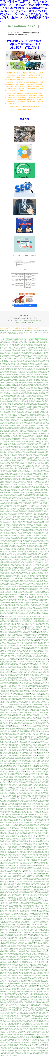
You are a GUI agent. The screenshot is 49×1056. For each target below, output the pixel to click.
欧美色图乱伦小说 (11, 462)
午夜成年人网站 (16, 554)
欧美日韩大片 (12, 1033)
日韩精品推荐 (41, 497)
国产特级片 (45, 656)
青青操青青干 (16, 573)
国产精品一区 (28, 680)
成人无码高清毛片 (35, 455)
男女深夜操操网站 (11, 969)
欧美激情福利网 (7, 569)
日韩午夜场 (40, 490)
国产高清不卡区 (11, 935)
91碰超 (37, 741)
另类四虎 (12, 371)
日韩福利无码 (5, 542)
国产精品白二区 (9, 841)
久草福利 (12, 365)
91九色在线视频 (26, 503)
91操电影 (16, 532)
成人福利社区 (5, 991)
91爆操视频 (3, 969)
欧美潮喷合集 (8, 852)
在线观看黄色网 (5, 565)
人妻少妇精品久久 (18, 932)
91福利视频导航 (9, 396)
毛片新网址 (35, 720)
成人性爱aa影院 (35, 377)
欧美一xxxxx (45, 374)
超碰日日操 (29, 811)
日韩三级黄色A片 (34, 419)
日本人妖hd (31, 1007)
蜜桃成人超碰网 (15, 580)
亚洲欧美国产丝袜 (30, 806)
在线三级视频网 (40, 777)
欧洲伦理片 (34, 1037)
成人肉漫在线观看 (21, 897)
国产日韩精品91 (43, 373)
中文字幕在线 (17, 993)
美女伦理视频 (10, 341)
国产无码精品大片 (4, 693)
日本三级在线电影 (15, 800)
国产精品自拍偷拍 (20, 487)
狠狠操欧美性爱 (27, 452)
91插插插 (40, 505)
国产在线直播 (24, 498)
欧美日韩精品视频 (35, 900)
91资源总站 (41, 948)
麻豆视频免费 (22, 870)
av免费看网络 (3, 803)
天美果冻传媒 (10, 454)
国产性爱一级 (27, 974)
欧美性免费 (37, 956)
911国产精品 (43, 907)
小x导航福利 (29, 543)
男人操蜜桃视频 (14, 411)
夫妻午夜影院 (22, 1010)
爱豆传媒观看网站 (22, 373)
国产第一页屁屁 (21, 926)
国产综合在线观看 (15, 838)
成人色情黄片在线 (38, 430)
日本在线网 (33, 718)
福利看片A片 (40, 953)
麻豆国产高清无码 (14, 836)
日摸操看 (2, 970)
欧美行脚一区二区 (42, 723)
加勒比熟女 (27, 361)
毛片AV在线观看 (14, 666)
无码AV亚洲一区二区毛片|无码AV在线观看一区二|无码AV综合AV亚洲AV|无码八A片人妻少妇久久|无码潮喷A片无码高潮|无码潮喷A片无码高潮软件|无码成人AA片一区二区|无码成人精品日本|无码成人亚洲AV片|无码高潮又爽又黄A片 (24, 332)
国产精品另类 (10, 567)
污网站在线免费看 (29, 703)
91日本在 (37, 1010)
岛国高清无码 (24, 844)
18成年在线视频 (21, 733)
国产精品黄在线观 (9, 851)
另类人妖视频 (5, 494)
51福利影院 (40, 549)
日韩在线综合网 (31, 902)
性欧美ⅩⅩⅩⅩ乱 (39, 358)
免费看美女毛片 (27, 923)
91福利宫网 (29, 706)
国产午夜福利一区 (12, 900)
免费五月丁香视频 (34, 481)
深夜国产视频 (18, 562)
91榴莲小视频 (36, 396)
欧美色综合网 (17, 350)
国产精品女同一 (32, 836)
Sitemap (31, 322)
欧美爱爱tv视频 (26, 481)
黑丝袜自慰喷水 (5, 522)
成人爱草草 (17, 718)
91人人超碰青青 (36, 537)
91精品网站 (12, 916)
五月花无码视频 (43, 478)
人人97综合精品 (27, 465)
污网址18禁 (31, 567)
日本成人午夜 (30, 940)
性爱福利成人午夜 (25, 950)
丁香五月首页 (26, 977)
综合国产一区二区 (6, 894)
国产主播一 (8, 843)
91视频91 (17, 927)
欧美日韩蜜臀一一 (9, 674)
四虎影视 (9, 409)
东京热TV (42, 900)
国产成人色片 (35, 663)
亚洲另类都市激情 (19, 792)
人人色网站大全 (28, 1017)
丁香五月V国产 (21, 494)
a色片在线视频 (42, 1004)
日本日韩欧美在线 (26, 548)
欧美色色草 (24, 978)
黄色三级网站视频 (22, 886)
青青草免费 (20, 1004)
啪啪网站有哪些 (16, 843)
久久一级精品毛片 (33, 760)
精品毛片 (44, 492)
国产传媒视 (27, 631)
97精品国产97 (31, 827)
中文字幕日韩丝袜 (6, 687)
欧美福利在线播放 (23, 964)
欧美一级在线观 (36, 1052)
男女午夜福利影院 (26, 540)
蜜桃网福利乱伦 (16, 862)
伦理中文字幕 (38, 942)
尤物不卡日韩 (8, 878)
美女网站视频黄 (8, 553)
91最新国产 (30, 958)
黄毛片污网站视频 (19, 846)
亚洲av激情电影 (44, 455)
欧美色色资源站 (17, 752)
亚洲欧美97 (40, 809)
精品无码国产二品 (40, 545)
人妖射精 (31, 365)
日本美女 (33, 631)
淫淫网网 (41, 427)
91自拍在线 (20, 648)
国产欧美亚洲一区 (18, 872)
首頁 (15, 33)
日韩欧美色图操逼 (21, 663)
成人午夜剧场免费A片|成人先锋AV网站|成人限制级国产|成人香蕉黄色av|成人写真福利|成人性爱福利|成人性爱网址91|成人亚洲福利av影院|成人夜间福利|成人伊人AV (24, 601)
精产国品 (6, 502)
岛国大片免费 (28, 701)
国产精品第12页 (33, 490)
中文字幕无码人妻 (11, 366)
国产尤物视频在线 (42, 546)
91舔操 (8, 637)
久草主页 (15, 918)
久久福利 (14, 484)
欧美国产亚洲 (45, 795)
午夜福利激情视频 (39, 876)
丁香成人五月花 (18, 420)
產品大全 (19, 33)
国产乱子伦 (29, 938)
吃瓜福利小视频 (37, 401)
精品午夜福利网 (38, 530)
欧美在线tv (24, 518)
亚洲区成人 (25, 542)
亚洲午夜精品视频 (15, 490)
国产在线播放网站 (27, 427)
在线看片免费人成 (18, 801)
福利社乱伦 (11, 773)
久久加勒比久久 (15, 1010)
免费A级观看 (6, 781)
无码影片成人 (23, 945)
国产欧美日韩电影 (30, 640)
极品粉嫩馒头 (45, 1026)
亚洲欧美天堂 (22, 873)
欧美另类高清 (42, 744)
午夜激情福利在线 (32, 948)
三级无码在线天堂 (42, 503)
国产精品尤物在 (26, 436)
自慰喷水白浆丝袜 (6, 966)
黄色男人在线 (37, 763)
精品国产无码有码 (5, 913)
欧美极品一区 (18, 859)
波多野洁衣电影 (12, 854)
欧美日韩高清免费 (28, 511)
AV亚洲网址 (9, 433)
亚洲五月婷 (27, 872)
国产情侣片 (30, 565)
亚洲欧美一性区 (5, 1033)
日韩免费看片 (19, 765)
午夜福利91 (6, 647)
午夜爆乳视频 (25, 755)
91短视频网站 (26, 1023)
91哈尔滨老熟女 (33, 755)
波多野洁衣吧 (12, 813)
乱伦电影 (35, 642)
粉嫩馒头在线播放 (4, 840)
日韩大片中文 (31, 1021)
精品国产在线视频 (43, 731)
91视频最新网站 (35, 1042)
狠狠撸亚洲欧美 (34, 349)
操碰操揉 (39, 575)
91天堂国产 (38, 806)
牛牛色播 (26, 932)
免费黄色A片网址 (18, 363)
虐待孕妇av (45, 806)
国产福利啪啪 (39, 409)
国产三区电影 (5, 538)
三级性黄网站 (11, 828)
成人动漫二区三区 (26, 497)
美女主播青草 (43, 408)
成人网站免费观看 (12, 958)
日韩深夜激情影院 (17, 704)
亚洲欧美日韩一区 (19, 833)
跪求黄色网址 (39, 634)
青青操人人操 (44, 816)
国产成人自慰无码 (38, 958)
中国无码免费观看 (32, 978)
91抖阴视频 (13, 835)
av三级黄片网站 (27, 1037)
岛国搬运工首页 (10, 475)
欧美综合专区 (26, 710)
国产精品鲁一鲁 (23, 832)
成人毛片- (24, 935)
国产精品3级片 (19, 349)
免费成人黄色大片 (18, 644)
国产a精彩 (27, 691)
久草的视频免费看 (38, 624)
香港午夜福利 (33, 644)
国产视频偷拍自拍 (8, 731)
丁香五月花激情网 (17, 481)
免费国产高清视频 (24, 554)
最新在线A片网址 (14, 682)
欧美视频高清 (28, 744)
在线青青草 (30, 868)
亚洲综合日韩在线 (43, 639)
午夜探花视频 (20, 631)
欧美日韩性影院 (29, 656)
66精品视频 (11, 476)
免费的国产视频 (41, 717)
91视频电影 (6, 371)
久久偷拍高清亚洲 (43, 457)
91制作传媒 (35, 446)
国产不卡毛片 (7, 749)
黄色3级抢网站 (40, 344)
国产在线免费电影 (31, 798)
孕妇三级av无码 (26, 506)
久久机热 (2, 388)
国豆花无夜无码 (33, 844)
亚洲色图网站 (21, 564)
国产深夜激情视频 (15, 723)
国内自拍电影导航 (16, 747)
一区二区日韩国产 (23, 666)
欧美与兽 (31, 659)
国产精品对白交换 (20, 658)
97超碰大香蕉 (29, 352)
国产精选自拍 (21, 1009)
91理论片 (22, 492)
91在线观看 (24, 572)
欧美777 (43, 982)
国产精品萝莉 (41, 749)
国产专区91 (25, 820)
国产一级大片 (40, 766)
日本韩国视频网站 (7, 754)
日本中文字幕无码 (41, 444)
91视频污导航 (7, 513)
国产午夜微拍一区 (4, 730)
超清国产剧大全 (13, 401)
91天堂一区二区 (33, 519)
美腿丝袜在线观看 (19, 516)
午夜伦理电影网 (6, 419)
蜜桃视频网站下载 (26, 752)
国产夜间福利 (9, 932)
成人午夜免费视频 (24, 365)
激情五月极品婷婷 (13, 347)
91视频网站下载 (12, 897)
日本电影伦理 (42, 489)
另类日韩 (28, 897)
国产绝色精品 (34, 452)
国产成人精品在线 (35, 907)
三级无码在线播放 (18, 841)
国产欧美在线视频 (9, 350)
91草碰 (25, 414)
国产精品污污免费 (17, 820)
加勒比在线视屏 (31, 518)
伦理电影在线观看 (31, 1044)
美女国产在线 (18, 1052)
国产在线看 (3, 695)
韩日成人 (22, 519)
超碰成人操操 (40, 382)
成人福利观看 (31, 699)
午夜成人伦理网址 (34, 1047)
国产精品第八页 (35, 897)
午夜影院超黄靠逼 (7, 779)
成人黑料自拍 (39, 486)
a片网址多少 (35, 923)
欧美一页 (39, 577)
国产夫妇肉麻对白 (4, 661)
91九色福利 (20, 502)
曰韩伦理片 (19, 808)
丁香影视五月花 (21, 495)
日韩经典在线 (45, 687)
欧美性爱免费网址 (6, 962)
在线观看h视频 (40, 342)
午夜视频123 (5, 486)
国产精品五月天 (19, 452)
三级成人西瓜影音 (34, 774)
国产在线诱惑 (7, 530)
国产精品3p (27, 516)
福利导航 (35, 451)
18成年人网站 (28, 411)
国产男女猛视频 (18, 521)
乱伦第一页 (6, 455)
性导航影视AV (7, 417)
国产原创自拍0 (39, 843)
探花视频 (33, 974)
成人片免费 (27, 484)
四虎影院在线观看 (24, 809)
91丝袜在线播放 (10, 790)
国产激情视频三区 (37, 511)
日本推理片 (12, 486)
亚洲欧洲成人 (31, 376)
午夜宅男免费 (26, 380)
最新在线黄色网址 (36, 1018)
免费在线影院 (22, 524)
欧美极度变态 (39, 742)
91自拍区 (41, 926)
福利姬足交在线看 (27, 478)
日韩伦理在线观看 (38, 1005)
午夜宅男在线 (30, 449)
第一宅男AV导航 (6, 800)
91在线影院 (40, 977)
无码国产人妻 (18, 923)
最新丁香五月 (27, 1004)
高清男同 (25, 578)
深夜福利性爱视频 (12, 717)
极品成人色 (32, 486)
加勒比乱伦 (3, 905)
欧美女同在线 (22, 819)
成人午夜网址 (35, 478)
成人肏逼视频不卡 (28, 763)
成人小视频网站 (14, 919)
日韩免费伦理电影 (12, 699)
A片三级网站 (40, 451)
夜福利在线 (5, 828)
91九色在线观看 (43, 522)
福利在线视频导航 (15, 561)
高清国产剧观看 (18, 455)
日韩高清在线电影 (31, 717)
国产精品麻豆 (23, 620)
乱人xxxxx (13, 530)
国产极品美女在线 (9, 1052)
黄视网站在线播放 (37, 432)
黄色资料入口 (34, 548)
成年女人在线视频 (7, 950)
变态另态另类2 (40, 521)
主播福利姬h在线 (39, 439)
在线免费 (8, 782)
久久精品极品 (30, 935)
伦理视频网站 (3, 463)
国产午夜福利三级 (12, 805)
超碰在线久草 (10, 695)
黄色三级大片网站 (13, 795)
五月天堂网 (38, 580)
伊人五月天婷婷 (8, 704)
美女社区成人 (41, 506)
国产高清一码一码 (42, 997)
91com (36, 500)
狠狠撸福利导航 (39, 790)
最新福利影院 (10, 510)
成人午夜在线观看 (23, 342)
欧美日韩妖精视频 (8, 644)
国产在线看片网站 (13, 734)
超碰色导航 (13, 867)
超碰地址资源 (41, 620)
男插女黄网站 (36, 725)
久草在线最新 (34, 497)
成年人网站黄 (4, 623)
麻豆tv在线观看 (14, 414)
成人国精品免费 (41, 798)
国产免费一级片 (6, 342)
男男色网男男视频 (14, 972)
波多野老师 (33, 894)
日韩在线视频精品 (34, 715)
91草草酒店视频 (6, 368)
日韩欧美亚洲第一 (5, 923)
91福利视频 (37, 653)
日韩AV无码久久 (29, 943)
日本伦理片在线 (34, 503)
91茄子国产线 (11, 722)
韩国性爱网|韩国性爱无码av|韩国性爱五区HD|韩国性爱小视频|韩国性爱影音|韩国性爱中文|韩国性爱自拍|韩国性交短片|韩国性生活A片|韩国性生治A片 (24, 594)
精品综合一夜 (3, 1031)
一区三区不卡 (30, 982)
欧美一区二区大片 (29, 1039)
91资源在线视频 (26, 473)
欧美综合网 (45, 728)
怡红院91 (7, 690)
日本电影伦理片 (40, 447)
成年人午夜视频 (44, 903)
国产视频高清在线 (44, 412)
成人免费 (45, 463)
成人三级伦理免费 (29, 347)
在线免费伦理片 (26, 698)
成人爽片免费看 (9, 645)
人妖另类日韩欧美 (14, 915)
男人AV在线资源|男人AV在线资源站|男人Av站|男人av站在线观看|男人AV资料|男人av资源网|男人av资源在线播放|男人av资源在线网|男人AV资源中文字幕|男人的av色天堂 (24, 613)
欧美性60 (41, 851)
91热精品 (25, 672)
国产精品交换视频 (35, 993)
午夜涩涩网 (42, 760)
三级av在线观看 (18, 994)
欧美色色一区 (44, 993)
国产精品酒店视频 (18, 830)
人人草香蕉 (15, 403)
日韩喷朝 (40, 911)
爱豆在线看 (10, 449)
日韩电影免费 (3, 1018)
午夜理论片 (32, 561)
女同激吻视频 (11, 406)
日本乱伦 (22, 838)
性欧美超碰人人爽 (9, 833)
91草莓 (30, 554)
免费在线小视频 (29, 401)
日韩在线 (37, 376)
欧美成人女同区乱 (41, 746)
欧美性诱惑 (38, 699)
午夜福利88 (20, 1033)
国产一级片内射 (34, 357)
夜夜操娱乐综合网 (26, 736)
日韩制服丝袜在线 (8, 763)
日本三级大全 (8, 484)
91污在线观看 (26, 985)
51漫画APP (10, 481)
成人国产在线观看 (26, 993)
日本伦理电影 (5, 972)
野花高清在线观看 (22, 699)
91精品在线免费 (39, 628)
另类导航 (10, 977)
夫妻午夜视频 (40, 1020)
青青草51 (30, 522)
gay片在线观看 (4, 1048)
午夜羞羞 (43, 899)
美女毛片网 (11, 758)
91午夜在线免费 (4, 459)
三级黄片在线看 (20, 1013)
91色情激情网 (8, 376)
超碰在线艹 (7, 435)
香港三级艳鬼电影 (16, 894)
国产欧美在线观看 (21, 891)
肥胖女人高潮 (7, 685)
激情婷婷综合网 (44, 867)
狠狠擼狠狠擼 (42, 572)
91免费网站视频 (17, 779)
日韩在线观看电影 (38, 1053)
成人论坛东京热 (42, 688)
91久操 (28, 417)
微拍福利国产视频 (27, 363)
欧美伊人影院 (10, 420)
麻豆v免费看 (8, 809)
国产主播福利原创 (41, 679)
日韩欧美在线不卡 (25, 961)
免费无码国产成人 (27, 636)
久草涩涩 (39, 443)
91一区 (20, 532)
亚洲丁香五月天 (30, 677)
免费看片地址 (34, 841)
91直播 (16, 425)
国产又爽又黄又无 (33, 425)
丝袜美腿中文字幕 (25, 769)
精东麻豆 (25, 948)
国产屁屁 (35, 365)
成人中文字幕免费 (5, 524)
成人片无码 (39, 529)
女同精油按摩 (14, 975)
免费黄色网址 (41, 540)
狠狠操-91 (7, 468)
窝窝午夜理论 (26, 510)
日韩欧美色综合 (34, 506)
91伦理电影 (32, 878)
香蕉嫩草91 (34, 736)
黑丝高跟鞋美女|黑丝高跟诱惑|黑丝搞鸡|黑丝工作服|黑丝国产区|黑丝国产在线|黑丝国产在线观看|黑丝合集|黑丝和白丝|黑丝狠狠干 (24, 610)
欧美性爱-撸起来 (41, 887)
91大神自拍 (37, 345)
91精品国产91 (37, 424)
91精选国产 (28, 459)
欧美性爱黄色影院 (16, 962)
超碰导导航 (7, 945)
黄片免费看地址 (34, 872)
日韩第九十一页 (41, 836)
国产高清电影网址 (19, 457)
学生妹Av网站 (22, 345)
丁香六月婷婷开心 (35, 860)
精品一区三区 (33, 809)
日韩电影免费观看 (12, 924)
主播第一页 (26, 438)
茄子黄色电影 (17, 760)
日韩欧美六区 (15, 921)
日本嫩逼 (2, 844)
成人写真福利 (26, 444)
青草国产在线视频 (25, 360)
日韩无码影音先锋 (19, 722)
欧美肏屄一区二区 (35, 513)
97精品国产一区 (28, 970)
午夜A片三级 (36, 840)
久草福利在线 (37, 677)
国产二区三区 (25, 339)
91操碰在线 (41, 349)
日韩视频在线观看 (7, 752)
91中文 (38, 473)
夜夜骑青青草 (41, 357)
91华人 (24, 398)
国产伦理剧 (43, 502)
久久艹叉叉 (34, 758)
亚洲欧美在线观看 (30, 403)
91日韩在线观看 (26, 557)
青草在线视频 (39, 854)
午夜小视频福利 (6, 867)
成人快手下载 (20, 655)
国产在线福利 (3, 559)
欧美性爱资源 (20, 616)
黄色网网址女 (25, 420)
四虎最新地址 (11, 1018)
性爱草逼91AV (29, 479)
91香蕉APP (19, 339)
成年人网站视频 (14, 524)
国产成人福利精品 (24, 730)
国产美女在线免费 (39, 518)
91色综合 (23, 706)
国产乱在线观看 (21, 1015)
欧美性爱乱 (40, 817)
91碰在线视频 (24, 687)
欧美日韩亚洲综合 (32, 848)
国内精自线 (13, 349)
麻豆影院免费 (7, 549)
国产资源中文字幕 (17, 1021)
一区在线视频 (34, 691)
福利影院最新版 (18, 726)
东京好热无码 (31, 999)
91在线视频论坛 (22, 940)
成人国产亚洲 (17, 645)
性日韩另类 (35, 652)
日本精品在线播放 (25, 534)
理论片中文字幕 (4, 956)
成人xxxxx (43, 516)
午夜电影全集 (34, 400)
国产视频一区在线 (39, 832)
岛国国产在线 (28, 537)
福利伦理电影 (4, 1009)
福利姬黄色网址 (24, 679)
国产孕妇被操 (3, 924)
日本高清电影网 (36, 411)
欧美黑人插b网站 (29, 1013)
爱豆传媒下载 (40, 551)
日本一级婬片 (5, 345)
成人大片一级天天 (23, 526)
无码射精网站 (22, 411)
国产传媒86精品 (6, 832)
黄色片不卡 (7, 954)
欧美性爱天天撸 (12, 640)
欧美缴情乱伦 (43, 800)
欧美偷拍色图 (4, 805)
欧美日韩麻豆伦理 (41, 870)
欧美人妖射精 (44, 793)
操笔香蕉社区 (27, 851)
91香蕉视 (3, 355)
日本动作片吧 (26, 808)
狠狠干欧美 (42, 449)
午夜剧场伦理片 (29, 800)
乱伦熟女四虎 (7, 714)
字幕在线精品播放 (11, 489)
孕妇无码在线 (30, 556)
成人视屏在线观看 (23, 634)
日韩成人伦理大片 (12, 879)
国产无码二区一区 (9, 741)
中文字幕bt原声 (39, 484)
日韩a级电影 (40, 519)
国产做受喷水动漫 (27, 652)
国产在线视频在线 (20, 811)
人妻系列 (46, 400)
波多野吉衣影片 (19, 851)
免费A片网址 (34, 688)
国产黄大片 (8, 698)
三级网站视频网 (41, 542)
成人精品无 (25, 532)
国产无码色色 (43, 468)
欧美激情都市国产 (21, 813)
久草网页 (9, 471)
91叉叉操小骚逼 (42, 535)
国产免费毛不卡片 (10, 556)
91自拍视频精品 (36, 816)
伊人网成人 (34, 977)
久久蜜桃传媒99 (37, 1002)
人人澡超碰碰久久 (18, 970)
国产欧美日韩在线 (8, 451)
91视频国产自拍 (33, 404)
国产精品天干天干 (40, 902)
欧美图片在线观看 (32, 342)
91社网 (27, 460)
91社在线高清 (9, 403)
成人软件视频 (23, 449)
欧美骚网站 (5, 535)
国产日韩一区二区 (30, 398)
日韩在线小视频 (22, 1048)
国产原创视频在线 (28, 384)
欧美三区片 (43, 712)
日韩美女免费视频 (35, 738)
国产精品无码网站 (20, 854)
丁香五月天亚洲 (12, 535)
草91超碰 (8, 725)
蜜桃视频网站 (33, 473)
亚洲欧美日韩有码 (35, 830)
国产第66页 (5, 467)
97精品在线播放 (40, 1021)
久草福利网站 (13, 988)
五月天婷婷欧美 (27, 409)
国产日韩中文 (39, 623)
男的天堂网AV (18, 436)
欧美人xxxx (16, 639)
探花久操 (36, 886)
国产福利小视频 (30, 956)
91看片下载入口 (13, 707)
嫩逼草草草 (10, 726)
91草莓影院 (9, 379)
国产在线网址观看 (37, 476)
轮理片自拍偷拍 (43, 494)
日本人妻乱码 (21, 685)
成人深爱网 (41, 644)
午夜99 (32, 514)
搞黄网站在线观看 (8, 473)
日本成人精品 (18, 816)
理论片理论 (40, 919)
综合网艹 (21, 688)
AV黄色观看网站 (20, 393)
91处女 (19, 425)
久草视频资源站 (25, 385)
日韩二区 (7, 618)
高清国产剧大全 (40, 883)
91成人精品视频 (30, 353)
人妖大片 (10, 546)
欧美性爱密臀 (21, 513)
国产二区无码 (18, 557)
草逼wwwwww (12, 860)
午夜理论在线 (11, 765)
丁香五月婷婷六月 (12, 910)
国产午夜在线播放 (43, 825)
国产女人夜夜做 (22, 500)
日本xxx (37, 712)
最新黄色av (36, 926)
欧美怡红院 (7, 762)
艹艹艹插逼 (11, 452)
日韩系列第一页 (15, 832)
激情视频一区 (13, 1004)
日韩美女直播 (13, 447)
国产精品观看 (18, 803)
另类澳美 (14, 725)
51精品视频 (8, 908)
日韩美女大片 (27, 828)
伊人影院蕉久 (43, 618)
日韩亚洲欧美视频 (30, 1009)
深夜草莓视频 (35, 709)
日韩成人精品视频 (26, 1020)
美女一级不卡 (10, 739)
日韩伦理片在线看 (37, 970)
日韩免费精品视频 (41, 562)
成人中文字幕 (10, 757)
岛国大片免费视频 (25, 355)
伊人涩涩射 (31, 441)
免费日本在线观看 (14, 661)
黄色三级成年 (41, 459)
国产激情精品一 (45, 1007)
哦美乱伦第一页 (9, 830)
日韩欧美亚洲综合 (25, 1045)
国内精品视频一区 (38, 927)
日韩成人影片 (11, 436)
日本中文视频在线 (10, 505)
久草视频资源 (11, 785)
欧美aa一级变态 (23, 972)
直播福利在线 (42, 872)
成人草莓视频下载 (6, 964)
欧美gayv (2, 376)
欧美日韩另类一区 (31, 637)
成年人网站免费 (11, 503)
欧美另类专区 (5, 666)
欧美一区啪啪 (44, 1025)
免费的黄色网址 (12, 746)
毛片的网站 (7, 838)
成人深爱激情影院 (14, 1002)
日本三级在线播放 (34, 704)
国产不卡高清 (22, 446)
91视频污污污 (9, 527)
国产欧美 (27, 419)
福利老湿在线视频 (28, 916)
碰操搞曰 (46, 771)
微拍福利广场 (35, 980)
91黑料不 (18, 545)
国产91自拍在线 (7, 671)
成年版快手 (37, 800)
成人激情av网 (25, 784)
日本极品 (19, 864)
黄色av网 (29, 470)
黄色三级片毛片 (6, 430)
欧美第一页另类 (11, 629)
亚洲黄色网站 (18, 824)
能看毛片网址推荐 (8, 1001)
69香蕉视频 (14, 690)
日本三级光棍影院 (14, 825)
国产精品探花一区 (18, 476)
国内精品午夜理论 (31, 870)
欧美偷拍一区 (25, 946)
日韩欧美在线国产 (29, 393)
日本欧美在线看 (30, 527)
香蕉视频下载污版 (16, 514)
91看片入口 (10, 548)
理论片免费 (6, 919)
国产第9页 (32, 484)
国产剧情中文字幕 (34, 852)
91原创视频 (44, 543)
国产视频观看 (35, 1017)
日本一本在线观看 (22, 913)
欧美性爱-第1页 (42, 755)
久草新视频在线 (32, 467)
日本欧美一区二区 (37, 629)
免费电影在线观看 (5, 412)
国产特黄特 (8, 844)
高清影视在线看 (10, 927)
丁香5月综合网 (19, 441)
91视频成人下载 (36, 468)
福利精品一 (37, 921)
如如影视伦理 (15, 964)
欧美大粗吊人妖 (20, 535)
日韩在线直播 (34, 851)
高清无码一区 (37, 659)
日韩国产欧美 (20, 860)
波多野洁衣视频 (32, 390)
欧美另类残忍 (4, 934)
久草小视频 (41, 856)
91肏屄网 (43, 703)
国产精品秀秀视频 (7, 948)
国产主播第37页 (12, 534)
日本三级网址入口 (20, 629)
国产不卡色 (15, 671)
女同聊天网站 (39, 972)
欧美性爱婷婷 (43, 913)
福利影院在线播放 (14, 827)
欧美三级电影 (34, 540)
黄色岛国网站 (38, 374)
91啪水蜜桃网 (11, 557)
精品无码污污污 (22, 899)
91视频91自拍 (41, 915)
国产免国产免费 (4, 951)
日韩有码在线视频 (41, 671)
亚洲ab (12, 412)
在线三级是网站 (38, 873)
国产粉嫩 (12, 521)
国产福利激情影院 (12, 989)
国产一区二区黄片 (13, 478)
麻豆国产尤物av (10, 937)
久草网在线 (16, 392)
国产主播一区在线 (7, 632)
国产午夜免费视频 (11, 664)
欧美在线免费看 (15, 428)
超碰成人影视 (42, 406)
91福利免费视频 (11, 572)
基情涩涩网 (6, 441)
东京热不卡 (30, 989)
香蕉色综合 (17, 961)
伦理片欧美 (22, 628)
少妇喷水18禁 (3, 481)
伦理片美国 (7, 728)
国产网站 (41, 416)
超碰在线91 (13, 942)
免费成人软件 (19, 462)
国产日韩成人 (7, 899)
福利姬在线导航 (26, 1047)
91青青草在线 (10, 887)
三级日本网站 (26, 704)
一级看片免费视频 (26, 714)
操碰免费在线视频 (31, 696)
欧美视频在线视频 (33, 934)
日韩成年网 (30, 913)
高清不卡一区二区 (35, 1025)
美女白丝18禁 (43, 537)
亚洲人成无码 (33, 824)
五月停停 (36, 789)
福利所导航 (27, 549)
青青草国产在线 (16, 1007)
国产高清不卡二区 (38, 567)
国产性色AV (33, 754)
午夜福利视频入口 (36, 765)
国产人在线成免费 (9, 363)
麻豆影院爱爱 (16, 449)
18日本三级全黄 (6, 551)
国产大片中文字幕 (29, 428)
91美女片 (42, 897)
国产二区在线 (7, 755)
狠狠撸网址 (23, 637)
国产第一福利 (44, 659)
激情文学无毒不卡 (21, 989)
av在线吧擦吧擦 (44, 889)
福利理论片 (6, 870)
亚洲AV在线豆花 (18, 542)
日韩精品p (7, 769)
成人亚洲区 (26, 430)
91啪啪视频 (38, 703)
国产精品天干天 (42, 365)
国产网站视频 (26, 997)
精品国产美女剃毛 (19, 361)
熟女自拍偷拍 (18, 467)
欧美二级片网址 (8, 540)
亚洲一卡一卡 (30, 921)
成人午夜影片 (13, 840)
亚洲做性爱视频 (4, 795)
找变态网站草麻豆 (28, 1053)
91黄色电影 (37, 435)
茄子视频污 (36, 368)
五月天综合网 (43, 950)
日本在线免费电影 (33, 801)
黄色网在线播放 (41, 559)
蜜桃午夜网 (44, 483)
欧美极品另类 (15, 809)
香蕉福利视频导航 (19, 790)
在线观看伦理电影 (26, 908)
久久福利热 (33, 887)
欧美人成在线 (21, 879)
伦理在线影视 (7, 492)
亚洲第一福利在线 (4, 1015)
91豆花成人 (41, 500)
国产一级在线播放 (42, 945)
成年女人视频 (26, 349)
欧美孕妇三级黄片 (25, 621)
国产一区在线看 (41, 864)
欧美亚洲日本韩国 (24, 1034)
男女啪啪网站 (18, 1018)
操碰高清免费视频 (26, 400)
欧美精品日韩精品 (43, 801)
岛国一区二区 (19, 471)
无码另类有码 (25, 878)
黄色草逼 (26, 648)
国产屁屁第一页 (14, 479)
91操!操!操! (27, 930)
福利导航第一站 (42, 672)
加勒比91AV (18, 572)
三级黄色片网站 (11, 483)
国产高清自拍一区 (6, 519)
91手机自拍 (9, 672)
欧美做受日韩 (15, 384)
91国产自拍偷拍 (25, 350)
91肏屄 (10, 738)
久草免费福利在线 (19, 937)
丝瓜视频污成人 (36, 554)
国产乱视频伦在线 (36, 966)
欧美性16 (31, 430)
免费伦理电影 (32, 447)
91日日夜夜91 (40, 366)
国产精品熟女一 (8, 382)
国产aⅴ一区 (30, 624)
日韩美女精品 (26, 895)
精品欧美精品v (44, 538)
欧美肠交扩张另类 (41, 436)
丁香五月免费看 (29, 1002)
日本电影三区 (22, 762)
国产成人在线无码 (11, 545)
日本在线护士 (13, 435)
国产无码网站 (17, 522)
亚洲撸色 (35, 636)
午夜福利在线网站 (9, 425)
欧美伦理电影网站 (6, 393)
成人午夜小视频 (22, 728)
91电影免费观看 (14, 940)
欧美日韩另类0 (18, 398)
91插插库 (23, 352)
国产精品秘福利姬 (26, 741)
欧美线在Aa (18, 741)
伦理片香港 (34, 553)
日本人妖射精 (33, 454)
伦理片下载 (30, 813)
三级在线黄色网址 (30, 1015)
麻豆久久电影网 (7, 696)
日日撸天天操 (5, 1002)
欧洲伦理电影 (8, 652)
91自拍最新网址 (23, 374)
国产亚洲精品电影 (35, 793)
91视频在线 (6, 659)
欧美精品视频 (16, 776)
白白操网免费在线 (23, 742)
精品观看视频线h (41, 988)
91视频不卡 (16, 628)
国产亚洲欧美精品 (15, 945)
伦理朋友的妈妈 (18, 475)
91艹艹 (11, 392)
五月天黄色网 (39, 991)
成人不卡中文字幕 (22, 919)
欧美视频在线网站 (4, 1004)
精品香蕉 (2, 414)
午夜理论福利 (34, 1040)
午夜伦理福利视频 (13, 1055)
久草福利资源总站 (20, 942)
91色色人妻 (24, 424)
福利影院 (13, 811)
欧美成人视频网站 (29, 674)
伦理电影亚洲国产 (42, 419)
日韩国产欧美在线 (7, 959)
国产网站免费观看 (23, 817)
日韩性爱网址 (30, 475)
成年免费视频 (39, 578)
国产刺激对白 (18, 575)
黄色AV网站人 (17, 567)
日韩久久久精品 (12, 675)
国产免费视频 (25, 910)
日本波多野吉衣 (35, 470)
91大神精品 (5, 373)
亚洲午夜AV (9, 905)
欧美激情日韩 (45, 476)
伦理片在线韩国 (9, 929)
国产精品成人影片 (20, 884)
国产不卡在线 (23, 371)
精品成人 (38, 862)
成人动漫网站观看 (13, 353)
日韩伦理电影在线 (19, 773)
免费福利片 (21, 701)
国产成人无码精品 (17, 652)
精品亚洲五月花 (20, 675)
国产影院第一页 (42, 433)
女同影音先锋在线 (7, 938)
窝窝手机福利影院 (4, 996)
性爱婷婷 (4, 449)
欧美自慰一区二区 (14, 766)
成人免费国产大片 (28, 476)
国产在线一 (21, 384)
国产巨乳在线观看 (16, 382)
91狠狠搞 (14, 875)
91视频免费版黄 (42, 726)
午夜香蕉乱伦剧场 (17, 738)
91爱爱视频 (23, 396)
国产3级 (19, 910)
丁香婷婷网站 (28, 980)
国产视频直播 (16, 1050)
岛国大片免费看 (18, 1001)
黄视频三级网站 (24, 827)
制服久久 (32, 1023)
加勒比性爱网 (17, 360)
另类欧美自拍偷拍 (43, 895)
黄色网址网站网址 (23, 538)
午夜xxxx (25, 929)
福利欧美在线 (33, 529)
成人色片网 (41, 752)
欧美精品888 (8, 1034)
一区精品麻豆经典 (14, 390)
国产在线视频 (43, 473)
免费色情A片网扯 (17, 473)
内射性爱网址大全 (32, 526)
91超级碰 (29, 805)
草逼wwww (12, 537)
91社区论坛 (27, 457)
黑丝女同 (13, 884)
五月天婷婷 (28, 570)
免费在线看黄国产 (37, 918)
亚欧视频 (40, 642)
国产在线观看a (29, 685)
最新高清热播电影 (21, 865)
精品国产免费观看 (13, 446)
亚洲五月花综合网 (17, 709)
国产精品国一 (42, 808)
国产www (21, 546)
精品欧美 (27, 564)
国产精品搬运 (6, 811)
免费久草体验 (8, 771)
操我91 (12, 1023)
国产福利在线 (41, 379)
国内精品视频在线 (37, 1031)
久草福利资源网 (42, 425)
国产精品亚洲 (34, 459)
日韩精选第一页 (28, 969)
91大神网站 (36, 733)
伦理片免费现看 (29, 937)
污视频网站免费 (9, 1025)
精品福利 (26, 519)
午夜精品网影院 (22, 432)
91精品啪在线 (40, 996)
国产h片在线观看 (41, 787)
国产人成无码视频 (36, 363)
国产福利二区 (27, 841)
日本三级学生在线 (29, 690)
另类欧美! (22, 669)
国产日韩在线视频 (39, 983)
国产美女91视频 (23, 565)
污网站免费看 (39, 390)
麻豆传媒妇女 (26, 750)
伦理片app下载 (9, 377)
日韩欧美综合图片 (39, 819)
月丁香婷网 (33, 961)
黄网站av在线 (30, 572)
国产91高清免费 (37, 656)
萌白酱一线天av (12, 1005)
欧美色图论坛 (29, 396)
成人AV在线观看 (34, 564)
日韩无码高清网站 (28, 653)
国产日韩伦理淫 (32, 578)
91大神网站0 (33, 864)
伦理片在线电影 (6, 988)
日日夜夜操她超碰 (7, 820)
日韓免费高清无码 (33, 967)
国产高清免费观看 (8, 953)
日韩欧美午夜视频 (7, 639)
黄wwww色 (21, 369)
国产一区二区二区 (44, 352)
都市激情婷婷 (30, 424)
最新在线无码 (16, 754)
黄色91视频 (37, 685)
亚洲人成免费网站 (30, 345)
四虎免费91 (24, 382)
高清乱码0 (22, 419)
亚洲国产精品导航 (34, 360)
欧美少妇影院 (19, 969)
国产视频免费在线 (37, 722)
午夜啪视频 (5, 557)
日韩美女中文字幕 (25, 754)
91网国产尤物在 (6, 578)
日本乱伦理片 (36, 954)
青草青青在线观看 (32, 723)
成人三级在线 (18, 881)
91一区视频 (18, 785)
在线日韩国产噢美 (12, 982)
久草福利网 (27, 644)
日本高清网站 (6, 975)
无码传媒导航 (36, 489)
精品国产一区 (21, 918)
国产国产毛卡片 (27, 765)
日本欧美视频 (20, 690)
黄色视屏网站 (4, 444)
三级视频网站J (33, 549)
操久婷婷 (41, 428)
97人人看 (35, 565)
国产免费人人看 (41, 718)
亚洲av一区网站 (28, 797)
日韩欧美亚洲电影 (43, 706)
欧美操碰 (2, 540)
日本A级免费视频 (42, 736)
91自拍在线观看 (26, 357)
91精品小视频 (23, 580)
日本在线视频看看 (9, 1039)
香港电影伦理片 (30, 435)
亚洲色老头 (16, 632)
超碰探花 (20, 734)
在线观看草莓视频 (23, 905)
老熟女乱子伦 (5, 682)
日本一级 (6, 508)
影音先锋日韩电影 (17, 997)
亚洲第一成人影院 (44, 811)
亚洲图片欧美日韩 (4, 926)
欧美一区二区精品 (32, 620)
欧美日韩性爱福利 (28, 492)
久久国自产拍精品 (14, 419)
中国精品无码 (9, 822)
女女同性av (40, 814)
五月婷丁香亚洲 (32, 766)
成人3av (23, 800)
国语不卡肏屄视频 (4, 915)
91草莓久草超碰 (27, 377)
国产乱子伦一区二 (33, 835)
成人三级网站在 (31, 439)
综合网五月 (8, 634)
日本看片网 (11, 1028)
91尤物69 (19, 447)
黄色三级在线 (26, 900)
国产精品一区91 (21, 543)
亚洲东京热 (17, 371)
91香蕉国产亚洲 (21, 806)
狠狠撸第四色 (33, 577)
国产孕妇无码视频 (44, 557)
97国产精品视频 (42, 388)
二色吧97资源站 (11, 398)
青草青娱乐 (10, 902)
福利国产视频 (42, 908)
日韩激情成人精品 (16, 814)
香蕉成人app (27, 1042)
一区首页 (7, 873)
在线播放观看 (23, 483)
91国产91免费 (35, 731)
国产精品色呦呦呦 (42, 910)
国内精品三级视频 (25, 618)
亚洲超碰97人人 (26, 856)
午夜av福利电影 (39, 648)
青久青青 (18, 534)
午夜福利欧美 (40, 696)
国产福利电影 (4, 436)
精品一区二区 (15, 650)
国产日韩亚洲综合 (39, 534)
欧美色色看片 (19, 828)
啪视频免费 (40, 865)
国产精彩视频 (30, 379)
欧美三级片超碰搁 (35, 892)
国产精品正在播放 (40, 946)
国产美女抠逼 (24, 776)
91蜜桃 (16, 739)
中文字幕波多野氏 (33, 785)
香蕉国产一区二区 (23, 739)
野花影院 (6, 856)
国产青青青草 (15, 569)
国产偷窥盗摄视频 (4, 353)
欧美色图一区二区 (26, 962)
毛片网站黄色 (14, 578)
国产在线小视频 (31, 500)
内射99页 (42, 840)
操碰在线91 (25, 934)
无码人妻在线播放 (18, 731)
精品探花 (18, 746)
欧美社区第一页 (41, 526)
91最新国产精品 (11, 424)
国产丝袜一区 (43, 384)
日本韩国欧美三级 (44, 621)
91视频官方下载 (17, 878)
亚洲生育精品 (41, 820)
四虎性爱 (25, 1021)
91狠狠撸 (6, 361)
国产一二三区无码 (32, 911)
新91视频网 (37, 393)
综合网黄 (17, 483)
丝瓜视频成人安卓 (34, 698)
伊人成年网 (39, 637)
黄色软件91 (11, 443)
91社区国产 (25, 341)
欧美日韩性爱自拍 (43, 835)
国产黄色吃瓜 (45, 765)
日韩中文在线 (27, 388)
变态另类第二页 (41, 1033)
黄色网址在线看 (8, 889)
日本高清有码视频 (15, 618)
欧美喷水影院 (16, 396)
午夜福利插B (25, 953)
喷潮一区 (20, 478)
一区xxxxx (17, 355)
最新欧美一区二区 (33, 639)
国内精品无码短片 (31, 382)
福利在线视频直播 (10, 355)
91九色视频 (30, 371)
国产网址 (33, 1020)
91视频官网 (27, 830)
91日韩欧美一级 (9, 872)
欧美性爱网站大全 (18, 895)
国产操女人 (17, 443)
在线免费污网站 (45, 693)
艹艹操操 (14, 393)
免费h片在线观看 (18, 750)
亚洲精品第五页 (12, 459)
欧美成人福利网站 (11, 1053)
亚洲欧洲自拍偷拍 (33, 825)
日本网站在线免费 (40, 398)
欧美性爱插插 (42, 377)
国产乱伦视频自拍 (43, 652)
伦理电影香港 (39, 463)
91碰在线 (32, 361)
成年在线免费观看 (6, 784)
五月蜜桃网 (28, 758)
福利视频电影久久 (29, 495)
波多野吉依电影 (20, 395)
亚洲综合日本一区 (34, 867)
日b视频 (25, 439)
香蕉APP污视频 (5, 452)
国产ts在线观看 (37, 524)
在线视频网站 (19, 636)
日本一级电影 (3, 471)
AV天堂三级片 (27, 734)
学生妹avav (39, 454)
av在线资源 (9, 892)
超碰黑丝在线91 (28, 695)
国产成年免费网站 (34, 412)
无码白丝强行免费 (14, 529)
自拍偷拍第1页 (42, 785)
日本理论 (11, 532)
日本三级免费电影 (29, 675)
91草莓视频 (32, 650)
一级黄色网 (18, 424)
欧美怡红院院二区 (12, 373)
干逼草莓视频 (31, 687)
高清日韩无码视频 (11, 439)
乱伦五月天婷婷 (11, 516)
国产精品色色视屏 (34, 395)
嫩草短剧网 (10, 961)
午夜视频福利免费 (35, 569)
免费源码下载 (35, 932)
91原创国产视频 (5, 400)
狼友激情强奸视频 (21, 626)
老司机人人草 (45, 667)
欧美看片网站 (8, 620)
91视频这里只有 (44, 701)
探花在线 (19, 856)
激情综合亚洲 (18, 1028)
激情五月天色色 (20, 387)
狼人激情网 (29, 553)
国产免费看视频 (26, 486)
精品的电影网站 (12, 626)
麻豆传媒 (11, 801)
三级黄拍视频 (4, 773)
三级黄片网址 (13, 647)
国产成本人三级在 (26, 709)
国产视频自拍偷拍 (32, 929)
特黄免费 (42, 773)
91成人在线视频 (9, 720)
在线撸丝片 (20, 414)
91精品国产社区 (13, 511)
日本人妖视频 (9, 710)
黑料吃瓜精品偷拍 (41, 414)
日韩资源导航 (30, 626)
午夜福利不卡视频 (16, 755)
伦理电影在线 (40, 894)
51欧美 (7, 390)
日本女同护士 (20, 656)
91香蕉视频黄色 (40, 849)
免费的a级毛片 (41, 844)
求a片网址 (7, 414)
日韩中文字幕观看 (16, 344)
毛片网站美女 (25, 559)
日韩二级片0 (25, 787)
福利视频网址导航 (20, 691)
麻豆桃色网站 (43, 573)
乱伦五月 (11, 522)
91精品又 (35, 551)
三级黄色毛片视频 (13, 868)
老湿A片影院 (12, 487)
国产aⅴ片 (33, 769)
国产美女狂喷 (6, 723)
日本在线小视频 (27, 793)
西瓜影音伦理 (15, 696)
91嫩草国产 (9, 554)
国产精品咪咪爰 (33, 787)
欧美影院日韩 (33, 997)
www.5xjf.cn (21, 320)
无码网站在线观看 (12, 865)
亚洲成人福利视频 (31, 891)
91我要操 (12, 468)
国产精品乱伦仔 (24, 862)
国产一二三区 (30, 873)
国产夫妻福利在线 (21, 1044)
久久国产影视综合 (44, 376)
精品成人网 (45, 1029)
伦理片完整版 (30, 432)
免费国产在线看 (20, 489)
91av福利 (6, 825)
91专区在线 (36, 449)
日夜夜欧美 (22, 428)
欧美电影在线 (30, 483)
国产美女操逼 (43, 1042)
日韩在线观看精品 (43, 470)
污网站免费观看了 (12, 1048)
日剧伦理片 (44, 580)
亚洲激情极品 (25, 746)
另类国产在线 (11, 467)
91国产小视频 (31, 532)
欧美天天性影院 (19, 1017)
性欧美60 (29, 840)
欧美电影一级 (38, 884)
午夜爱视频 (17, 774)
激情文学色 (5, 534)
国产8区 (45, 776)
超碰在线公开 (16, 527)
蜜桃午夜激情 (25, 447)
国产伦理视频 (30, 647)
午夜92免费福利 (38, 943)
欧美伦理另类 (11, 575)
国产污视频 (43, 734)
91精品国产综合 (30, 942)
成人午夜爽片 (29, 903)
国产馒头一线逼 (43, 934)
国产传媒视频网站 (12, 508)
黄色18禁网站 (10, 463)
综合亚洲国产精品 (7, 679)
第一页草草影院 (15, 519)
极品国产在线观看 (33, 683)
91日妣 (45, 843)
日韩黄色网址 (28, 494)
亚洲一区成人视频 (23, 967)
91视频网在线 (31, 742)
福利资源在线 (15, 374)
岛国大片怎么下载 (19, 980)
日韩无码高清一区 (14, 669)
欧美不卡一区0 (32, 975)
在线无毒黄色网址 (19, 1039)
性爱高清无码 (38, 1009)
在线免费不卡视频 (29, 790)
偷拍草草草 (4, 514)
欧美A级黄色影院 (12, 495)
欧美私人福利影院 (41, 762)
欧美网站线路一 (8, 683)
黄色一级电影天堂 (22, 951)
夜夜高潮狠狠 (43, 733)
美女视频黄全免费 (34, 460)
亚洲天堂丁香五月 (21, 460)
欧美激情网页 (41, 964)
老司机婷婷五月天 (11, 653)
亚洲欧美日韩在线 (17, 672)
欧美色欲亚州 (23, 723)
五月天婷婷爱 (41, 828)
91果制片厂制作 (5, 688)
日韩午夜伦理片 (36, 734)
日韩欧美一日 (32, 784)
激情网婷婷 (5, 546)
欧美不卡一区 (13, 728)
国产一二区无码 (21, 725)
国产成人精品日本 (25, 505)
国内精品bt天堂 (39, 986)
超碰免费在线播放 (37, 846)
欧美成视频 (31, 832)
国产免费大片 (45, 561)
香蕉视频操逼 (11, 787)
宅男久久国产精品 (44, 508)
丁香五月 (40, 848)
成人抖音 (11, 565)
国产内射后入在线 (13, 538)
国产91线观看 (31, 645)
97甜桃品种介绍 (34, 505)
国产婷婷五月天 (28, 489)
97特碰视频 (28, 655)
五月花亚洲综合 (34, 433)
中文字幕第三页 (35, 406)
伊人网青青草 (25, 425)
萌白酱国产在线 (8, 918)
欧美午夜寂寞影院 (12, 444)
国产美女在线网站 (13, 712)
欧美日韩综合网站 (15, 769)
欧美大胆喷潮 (26, 994)
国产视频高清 (36, 384)
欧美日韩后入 (21, 943)
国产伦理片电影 (27, 738)
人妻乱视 (9, 385)
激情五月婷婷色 (7, 1020)
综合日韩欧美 (30, 373)
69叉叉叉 (3, 570)
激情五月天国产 (29, 408)
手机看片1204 (10, 408)
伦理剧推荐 (18, 505)
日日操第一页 (6, 404)
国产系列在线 (7, 1047)
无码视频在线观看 (37, 707)
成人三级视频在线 (14, 492)
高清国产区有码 (7, 747)
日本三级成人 (19, 835)
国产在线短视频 (19, 551)
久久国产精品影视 (37, 813)
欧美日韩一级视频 (21, 640)
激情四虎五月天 (42, 824)
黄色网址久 (13, 624)
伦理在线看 (37, 1007)
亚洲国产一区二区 (41, 891)
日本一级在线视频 (15, 417)
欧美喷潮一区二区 (24, 561)
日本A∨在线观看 (18, 720)
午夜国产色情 (13, 1015)
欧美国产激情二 (17, 946)
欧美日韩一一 (7, 875)
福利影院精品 (13, 856)
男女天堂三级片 (27, 859)
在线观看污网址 (33, 730)
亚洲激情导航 (20, 1031)
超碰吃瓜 (34, 443)
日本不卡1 (28, 1026)
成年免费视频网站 (18, 427)
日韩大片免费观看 (40, 658)
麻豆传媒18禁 (30, 924)
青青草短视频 (7, 921)
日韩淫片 (2, 994)
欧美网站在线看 (15, 967)
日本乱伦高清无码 (10, 562)
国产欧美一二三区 (43, 967)
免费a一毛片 (34, 436)
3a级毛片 (28, 693)
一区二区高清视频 (13, 911)
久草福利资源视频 (16, 844)
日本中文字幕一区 (32, 562)
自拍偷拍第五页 (33, 915)
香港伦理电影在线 (28, 369)
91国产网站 (34, 779)
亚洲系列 (35, 706)
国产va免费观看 (18, 422)
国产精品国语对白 (16, 1047)
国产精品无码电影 (16, 352)
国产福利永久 (8, 344)
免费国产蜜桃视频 (16, 1020)
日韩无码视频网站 (36, 487)
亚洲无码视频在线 (18, 463)
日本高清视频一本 (30, 777)
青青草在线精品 (20, 664)
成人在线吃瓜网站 (10, 497)
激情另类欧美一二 (11, 506)
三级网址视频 (23, 983)
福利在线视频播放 (12, 1044)
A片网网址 (15, 938)
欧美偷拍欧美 (5, 940)
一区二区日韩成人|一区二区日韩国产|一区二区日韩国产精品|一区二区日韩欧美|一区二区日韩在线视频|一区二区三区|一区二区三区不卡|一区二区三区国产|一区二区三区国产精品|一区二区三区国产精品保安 (24, 591)
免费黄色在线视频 (36, 543)
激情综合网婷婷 (24, 766)
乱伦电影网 (16, 905)
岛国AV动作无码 (12, 395)
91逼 (30, 932)
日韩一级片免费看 (12, 891)
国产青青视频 (24, 785)
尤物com (38, 878)
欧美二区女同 (13, 543)
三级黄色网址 (16, 620)
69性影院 (9, 374)
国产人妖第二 (25, 422)
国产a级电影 (40, 1044)
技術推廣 (26, 320)
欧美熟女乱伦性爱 (29, 986)
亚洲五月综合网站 (9, 881)
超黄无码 (18, 530)
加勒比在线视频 (33, 905)
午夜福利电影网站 (32, 672)
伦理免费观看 (28, 707)
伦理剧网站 (22, 781)
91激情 (6, 573)
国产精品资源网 (8, 776)
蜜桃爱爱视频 (38, 353)
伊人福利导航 (33, 616)
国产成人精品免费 (36, 1026)
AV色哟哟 (14, 460)
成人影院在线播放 (38, 369)
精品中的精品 (34, 388)
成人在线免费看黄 (39, 498)
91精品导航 (44, 710)
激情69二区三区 (27, 1018)
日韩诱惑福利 (12, 956)
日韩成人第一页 (35, 387)
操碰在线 (18, 736)
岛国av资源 (41, 446)
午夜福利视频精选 (11, 648)
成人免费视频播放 (6, 876)
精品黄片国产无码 (36, 859)
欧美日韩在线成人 (21, 647)
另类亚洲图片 (6, 624)
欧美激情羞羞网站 (9, 706)
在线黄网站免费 (22, 883)
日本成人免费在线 (16, 714)
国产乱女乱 (37, 516)
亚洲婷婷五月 (21, 707)
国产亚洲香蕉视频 (18, 763)
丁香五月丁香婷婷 (27, 551)
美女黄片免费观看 (32, 542)
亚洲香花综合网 (16, 848)
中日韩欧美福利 (43, 1040)
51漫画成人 (12, 441)
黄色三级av (27, 860)
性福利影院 (3, 653)
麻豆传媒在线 (23, 996)
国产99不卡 (5, 476)
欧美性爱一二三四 (21, 875)
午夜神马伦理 (18, 559)
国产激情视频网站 (22, 368)
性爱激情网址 (29, 733)
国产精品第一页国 (43, 460)
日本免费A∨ (16, 679)
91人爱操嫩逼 (8, 715)
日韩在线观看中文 (16, 749)
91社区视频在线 (14, 781)
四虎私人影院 (23, 822)
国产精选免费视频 (38, 527)
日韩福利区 (29, 642)
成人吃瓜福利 (13, 400)
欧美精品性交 (19, 380)
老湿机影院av (41, 747)
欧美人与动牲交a (14, 659)
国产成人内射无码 (4, 347)
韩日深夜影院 (8, 857)
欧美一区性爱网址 (22, 623)
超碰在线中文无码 (32, 814)
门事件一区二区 (37, 695)
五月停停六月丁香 (18, 977)
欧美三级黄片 (41, 632)
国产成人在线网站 (16, 385)
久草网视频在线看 (13, 432)
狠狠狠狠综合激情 (34, 618)
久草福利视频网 (33, 366)
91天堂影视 (16, 546)
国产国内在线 (13, 991)
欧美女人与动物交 (6, 352)
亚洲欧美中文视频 (37, 881)
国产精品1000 (18, 503)
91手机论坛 (36, 556)
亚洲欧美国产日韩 (6, 577)
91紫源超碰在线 (15, 762)
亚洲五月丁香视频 (39, 935)
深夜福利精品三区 (11, 903)
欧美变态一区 (38, 341)
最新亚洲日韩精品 (31, 996)
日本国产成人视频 (17, 548)
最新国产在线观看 (7, 1045)
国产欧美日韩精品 (30, 884)
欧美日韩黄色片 (32, 521)
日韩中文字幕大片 (12, 1012)
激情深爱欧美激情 (40, 467)
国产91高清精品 (43, 355)
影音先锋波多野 (8, 886)
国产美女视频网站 (27, 468)
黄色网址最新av (38, 626)
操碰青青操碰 (3, 808)
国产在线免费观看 (21, 982)
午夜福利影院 (43, 1028)
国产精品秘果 (26, 852)
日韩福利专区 (7, 543)
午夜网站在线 (43, 852)
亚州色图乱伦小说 (9, 422)
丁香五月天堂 (31, 341)
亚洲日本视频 (35, 427)
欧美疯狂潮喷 (8, 997)
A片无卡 (4, 1053)
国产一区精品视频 (32, 857)
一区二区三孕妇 (38, 792)
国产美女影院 (35, 701)
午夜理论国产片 (33, 953)
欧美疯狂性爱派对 (19, 757)
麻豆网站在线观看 (20, 459)
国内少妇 (21, 1002)
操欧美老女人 (19, 465)
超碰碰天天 (43, 980)
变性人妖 (2, 344)
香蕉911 (31, 350)
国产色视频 (19, 506)
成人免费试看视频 (23, 650)
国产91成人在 (3, 640)
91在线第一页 (26, 907)
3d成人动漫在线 (17, 892)
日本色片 (16, 789)
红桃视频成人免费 (37, 938)
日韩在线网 (22, 451)
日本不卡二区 (19, 366)
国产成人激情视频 (31, 414)
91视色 (3, 425)
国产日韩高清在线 (40, 1015)
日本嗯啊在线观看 (21, 849)
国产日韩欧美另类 (40, 999)
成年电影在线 (17, 1025)
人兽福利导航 (34, 535)
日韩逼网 (9, 369)
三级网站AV (32, 946)
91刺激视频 (25, 562)
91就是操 (5, 977)
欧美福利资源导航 (23, 671)
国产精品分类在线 (44, 393)
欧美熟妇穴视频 (13, 494)
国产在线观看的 (42, 570)
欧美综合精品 (18, 985)
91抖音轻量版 (23, 682)
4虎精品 (4, 629)
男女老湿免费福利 (23, 1036)
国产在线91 (3, 433)
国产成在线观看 (44, 514)
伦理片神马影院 (9, 994)
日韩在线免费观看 (9, 744)
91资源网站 (38, 687)
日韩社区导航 (6, 768)
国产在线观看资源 (23, 390)
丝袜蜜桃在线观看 (25, 718)
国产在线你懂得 (32, 679)
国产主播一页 (39, 640)
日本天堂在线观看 (29, 1029)
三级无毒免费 (24, 522)
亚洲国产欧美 (27, 731)
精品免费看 (42, 417)
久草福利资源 (31, 972)
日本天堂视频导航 (37, 371)
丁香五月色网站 (33, 344)
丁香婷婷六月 (35, 811)
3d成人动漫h (3, 648)
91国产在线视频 (5, 813)
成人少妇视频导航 (18, 412)
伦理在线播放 (11, 357)
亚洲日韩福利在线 (30, 854)
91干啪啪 (10, 573)
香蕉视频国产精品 (12, 502)
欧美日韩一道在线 (15, 642)
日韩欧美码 (39, 728)
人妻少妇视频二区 (26, 455)
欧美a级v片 (13, 703)
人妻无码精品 (18, 357)
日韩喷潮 (34, 1033)
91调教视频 (27, 688)
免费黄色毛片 (16, 358)
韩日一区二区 (14, 368)
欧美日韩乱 (7, 479)
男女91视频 (4, 489)
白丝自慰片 (29, 838)
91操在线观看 (5, 526)
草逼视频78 (43, 438)
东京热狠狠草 (44, 422)
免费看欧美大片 (6, 1010)
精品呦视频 (3, 562)
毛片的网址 (8, 650)
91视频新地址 (43, 556)
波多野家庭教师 (45, 954)
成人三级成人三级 (39, 403)
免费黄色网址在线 (18, 438)
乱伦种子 (37, 339)
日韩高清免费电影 (36, 655)
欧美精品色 (5, 626)
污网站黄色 (12, 693)
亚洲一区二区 (23, 661)
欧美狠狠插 (17, 470)
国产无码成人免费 (4, 703)
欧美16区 (6, 916)
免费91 (43, 401)
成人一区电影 (13, 913)
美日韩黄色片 (12, 616)
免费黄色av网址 (11, 518)
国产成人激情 (23, 1007)
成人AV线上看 (16, 950)
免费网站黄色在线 (34, 457)
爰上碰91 (16, 565)
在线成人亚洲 (26, 1028)
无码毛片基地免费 (11, 736)
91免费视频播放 (33, 632)
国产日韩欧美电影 (43, 387)
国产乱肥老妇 (3, 510)
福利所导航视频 (20, 484)
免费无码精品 (33, 930)
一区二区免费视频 (6, 814)
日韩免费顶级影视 (8, 718)
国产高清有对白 (41, 754)
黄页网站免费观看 (19, 758)
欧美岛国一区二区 (44, 479)
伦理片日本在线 (21, 986)
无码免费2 (19, 900)
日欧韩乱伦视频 (30, 628)
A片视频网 (7, 465)
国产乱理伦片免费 (9, 980)
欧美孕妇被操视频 (18, 710)
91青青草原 (9, 946)
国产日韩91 (26, 366)
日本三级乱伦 (40, 779)
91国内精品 (37, 903)
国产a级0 (46, 342)
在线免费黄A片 (6, 365)
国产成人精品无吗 (24, 774)
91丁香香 (30, 1036)
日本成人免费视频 (4, 836)
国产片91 (37, 428)
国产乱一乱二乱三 (5, 447)
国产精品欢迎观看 (13, 817)
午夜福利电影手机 (38, 879)
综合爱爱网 (24, 814)
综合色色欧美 (23, 857)
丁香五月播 (22, 966)
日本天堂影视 (28, 629)
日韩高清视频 (15, 819)
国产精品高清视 (34, 768)
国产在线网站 (44, 647)
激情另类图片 (22, 403)
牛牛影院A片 (28, 487)
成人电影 (26, 801)
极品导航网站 (16, 715)
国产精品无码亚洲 (4, 478)
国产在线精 (18, 787)
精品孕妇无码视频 (42, 452)
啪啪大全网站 (29, 918)
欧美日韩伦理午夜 (7, 564)
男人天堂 (8, 498)
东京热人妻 (37, 982)
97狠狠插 (9, 514)
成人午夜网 (7, 388)
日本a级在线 (41, 564)
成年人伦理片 (27, 546)
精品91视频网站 (26, 779)
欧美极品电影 (27, 387)
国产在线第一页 (40, 771)
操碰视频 (21, 409)
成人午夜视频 (44, 462)
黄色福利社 (34, 750)
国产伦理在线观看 (25, 1050)
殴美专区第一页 (42, 636)
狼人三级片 (20, 578)
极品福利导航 (41, 553)
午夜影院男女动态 (27, 816)
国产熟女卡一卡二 (42, 758)
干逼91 (33, 741)
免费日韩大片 (39, 776)
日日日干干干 (3, 658)
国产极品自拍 (24, 545)
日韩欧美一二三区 (31, 762)
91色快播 (16, 408)
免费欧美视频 (36, 479)
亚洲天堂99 (38, 647)
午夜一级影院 (37, 989)
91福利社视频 (29, 451)
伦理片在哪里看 (37, 483)
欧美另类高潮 (8, 983)
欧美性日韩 (5, 636)
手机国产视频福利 (43, 969)
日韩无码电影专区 (15, 621)
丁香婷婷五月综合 (25, 433)
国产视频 (36, 572)
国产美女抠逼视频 (41, 784)
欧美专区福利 (28, 954)
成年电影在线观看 (34, 994)
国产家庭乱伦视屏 (4, 766)
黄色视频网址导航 (39, 441)
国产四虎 (10, 895)
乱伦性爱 (5, 895)
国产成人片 (35, 969)
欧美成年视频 (33, 575)
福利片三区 (13, 663)
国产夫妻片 (21, 797)
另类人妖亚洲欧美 (37, 661)
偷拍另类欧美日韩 (37, 680)
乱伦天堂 (13, 551)
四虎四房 (11, 542)
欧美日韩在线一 (45, 690)
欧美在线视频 (10, 438)
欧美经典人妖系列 (27, 881)
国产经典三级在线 (16, 433)
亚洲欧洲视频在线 (21, 840)
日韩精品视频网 (27, 889)
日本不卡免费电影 (24, 915)
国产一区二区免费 (18, 974)
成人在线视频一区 (42, 857)
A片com (15, 553)
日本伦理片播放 (44, 921)
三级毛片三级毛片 (25, 768)
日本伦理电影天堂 (28, 792)
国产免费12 (39, 631)
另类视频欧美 (17, 498)
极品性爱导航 (18, 406)
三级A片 (32, 534)
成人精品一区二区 (37, 392)
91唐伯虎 (43, 956)
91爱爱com (25, 441)
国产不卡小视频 (7, 460)
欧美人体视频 (15, 966)
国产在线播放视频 (43, 691)
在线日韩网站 (11, 824)
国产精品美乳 (7, 411)
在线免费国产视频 (17, 907)
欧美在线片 (44, 859)
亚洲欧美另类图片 (7, 1040)
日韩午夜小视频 (44, 1047)
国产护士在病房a (9, 792)
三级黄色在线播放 (20, 956)
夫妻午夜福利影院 (34, 773)
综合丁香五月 (38, 795)
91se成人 (38, 975)
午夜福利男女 (22, 938)
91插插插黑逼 (30, 1010)
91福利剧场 (19, 404)
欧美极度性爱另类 (39, 1039)
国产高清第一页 (6, 500)
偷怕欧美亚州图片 (38, 347)
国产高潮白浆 (20, 867)
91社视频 (21, 789)
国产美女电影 (31, 776)
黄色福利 (26, 773)
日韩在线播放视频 (14, 526)
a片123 (12, 498)
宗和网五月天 (19, 439)
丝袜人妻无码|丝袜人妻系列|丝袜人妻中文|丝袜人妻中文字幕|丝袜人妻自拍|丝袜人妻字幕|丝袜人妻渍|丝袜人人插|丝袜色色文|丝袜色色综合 (24, 605)
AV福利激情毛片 (33, 559)
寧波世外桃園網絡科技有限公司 (22, 26)
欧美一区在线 (15, 409)
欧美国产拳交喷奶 (26, 406)
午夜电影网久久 (16, 379)
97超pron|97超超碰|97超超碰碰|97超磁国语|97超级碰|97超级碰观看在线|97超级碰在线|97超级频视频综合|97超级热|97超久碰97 (24, 581)
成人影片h (31, 422)
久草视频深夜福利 (34, 510)
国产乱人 (22, 443)
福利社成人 (7, 621)
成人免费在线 (5, 446)
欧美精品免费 (40, 616)
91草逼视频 (21, 569)
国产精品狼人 (43, 663)
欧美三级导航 (29, 725)
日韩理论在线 (28, 1031)
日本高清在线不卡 (21, 624)
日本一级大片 (3, 339)
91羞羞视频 (36, 416)
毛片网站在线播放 (34, 803)
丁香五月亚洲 (22, 696)
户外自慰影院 (36, 352)
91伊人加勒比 (10, 470)
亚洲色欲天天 (42, 368)
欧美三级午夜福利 (40, 682)
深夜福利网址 (8, 428)
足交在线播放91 (25, 344)
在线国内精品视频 (12, 677)
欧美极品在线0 (33, 910)
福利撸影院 (22, 408)
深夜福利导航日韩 (7, 1021)
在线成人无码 (39, 769)
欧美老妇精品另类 (43, 923)
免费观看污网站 (21, 508)
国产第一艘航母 (32, 623)
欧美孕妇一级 (26, 726)
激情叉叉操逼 (25, 760)
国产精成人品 (38, 675)
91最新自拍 (5, 443)
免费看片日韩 (27, 569)
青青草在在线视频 (14, 996)
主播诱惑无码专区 (24, 573)
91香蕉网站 (45, 833)
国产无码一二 (39, 465)
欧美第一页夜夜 (22, 353)
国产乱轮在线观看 (16, 978)
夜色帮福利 (42, 683)
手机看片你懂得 (7, 819)
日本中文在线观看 (16, 876)
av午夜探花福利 (37, 492)
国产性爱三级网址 (30, 658)
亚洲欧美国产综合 (6, 862)
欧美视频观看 (38, 940)
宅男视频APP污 (37, 669)
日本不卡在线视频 (6, 806)
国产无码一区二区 (4, 835)
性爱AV (18, 1005)
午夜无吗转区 (11, 803)
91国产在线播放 (14, 500)
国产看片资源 (3, 398)
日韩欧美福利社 (4, 868)
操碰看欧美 (24, 782)
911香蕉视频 (37, 899)
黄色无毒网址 (3, 1026)
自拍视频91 (6, 392)
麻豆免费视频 (7, 1007)
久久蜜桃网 (37, 690)
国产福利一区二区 (12, 623)
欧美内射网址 (33, 444)
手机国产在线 (30, 795)
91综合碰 (32, 516)
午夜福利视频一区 (21, 991)
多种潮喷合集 (26, 864)
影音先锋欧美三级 (26, 1025)
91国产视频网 (22, 479)
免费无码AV (11, 934)
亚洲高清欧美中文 (14, 688)
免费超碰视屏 (27, 667)
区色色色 (11, 1042)
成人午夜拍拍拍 (4, 817)
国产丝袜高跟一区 (42, 730)
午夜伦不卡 (11, 360)
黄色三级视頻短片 (35, 1001)
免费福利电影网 (12, 680)
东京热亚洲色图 (7, 580)
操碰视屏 (36, 379)
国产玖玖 (3, 556)
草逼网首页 (36, 373)
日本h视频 (30, 886)
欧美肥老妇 (18, 518)
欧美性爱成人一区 (9, 985)
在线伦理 (43, 725)
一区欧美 (40, 1045)
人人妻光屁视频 (26, 887)
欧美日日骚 (15, 685)
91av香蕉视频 (28, 664)
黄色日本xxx (3, 733)
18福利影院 (22, 392)
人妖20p (29, 988)
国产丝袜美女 (23, 379)
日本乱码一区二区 (32, 945)
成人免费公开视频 (23, 659)
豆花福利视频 (35, 494)
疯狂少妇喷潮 (27, 513)
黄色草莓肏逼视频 (5, 691)
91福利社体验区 (13, 798)
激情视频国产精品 (18, 377)
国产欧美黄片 (6, 656)
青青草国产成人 (31, 374)
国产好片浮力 (23, 417)
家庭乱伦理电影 (41, 380)
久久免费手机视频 (13, 345)
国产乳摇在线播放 (38, 1036)
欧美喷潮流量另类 (30, 771)
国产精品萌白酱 (5, 532)
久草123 (28, 529)
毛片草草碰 (7, 1023)
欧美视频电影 (32, 573)
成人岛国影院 (18, 497)
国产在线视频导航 (42, 985)
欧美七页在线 (14, 883)
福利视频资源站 (14, 342)
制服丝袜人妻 (29, 926)
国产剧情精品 (21, 347)
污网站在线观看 (10, 846)
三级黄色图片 (23, 530)
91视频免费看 (43, 704)
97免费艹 (14, 471)
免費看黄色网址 (44, 924)
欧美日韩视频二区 (19, 674)
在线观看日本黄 (37, 475)
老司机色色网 (34, 895)
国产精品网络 (23, 556)
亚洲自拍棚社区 (12, 986)
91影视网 (6, 360)
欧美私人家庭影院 (19, 744)
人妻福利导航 (5, 943)
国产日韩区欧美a (29, 927)
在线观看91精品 (26, 575)
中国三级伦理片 (17, 959)
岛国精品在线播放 (25, 577)
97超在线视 (30, 538)
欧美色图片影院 (27, 1001)
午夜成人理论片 (24, 836)
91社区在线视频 (12, 808)
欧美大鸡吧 (6, 537)
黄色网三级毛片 (42, 548)
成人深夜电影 (11, 361)
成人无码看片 (26, 463)
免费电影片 (13, 430)
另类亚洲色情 (33, 380)
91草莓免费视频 (22, 805)
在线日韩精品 (21, 777)
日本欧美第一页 (29, 524)
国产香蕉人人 (16, 1045)
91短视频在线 (34, 570)
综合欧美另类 (34, 1004)
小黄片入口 (42, 774)
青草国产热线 (37, 1013)
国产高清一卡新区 (44, 396)
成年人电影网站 (4, 707)
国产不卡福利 (16, 771)
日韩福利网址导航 (4, 511)
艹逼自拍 (14, 667)
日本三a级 (23, 642)
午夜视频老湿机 (39, 739)
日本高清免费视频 (34, 621)
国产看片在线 (3, 1012)
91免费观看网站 (13, 951)
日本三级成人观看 (24, 490)
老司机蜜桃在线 (29, 392)
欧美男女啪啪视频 (16, 908)
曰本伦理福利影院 (22, 798)
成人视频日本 (30, 368)
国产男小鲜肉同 (5, 387)
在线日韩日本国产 (35, 714)
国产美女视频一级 (18, 930)
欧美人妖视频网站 (18, 510)
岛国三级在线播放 (23, 632)
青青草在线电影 (26, 894)
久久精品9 (4, 765)
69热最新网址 (5, 529)
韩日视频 (11, 455)
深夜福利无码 (23, 848)
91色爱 (5, 518)
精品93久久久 (26, 454)
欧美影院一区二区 (35, 962)
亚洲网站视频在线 (23, 911)
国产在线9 (19, 400)
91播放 (38, 573)
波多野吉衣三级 (34, 471)
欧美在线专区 (37, 1029)
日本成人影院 (41, 720)
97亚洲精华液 (6, 349)
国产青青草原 (28, 722)
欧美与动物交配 (44, 838)
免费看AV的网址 (44, 1017)
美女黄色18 (7, 490)
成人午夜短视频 (38, 937)
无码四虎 (6, 406)
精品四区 (37, 674)
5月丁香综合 (32, 862)
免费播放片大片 (8, 628)
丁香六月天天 (30, 819)
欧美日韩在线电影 (15, 637)
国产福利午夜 (22, 921)
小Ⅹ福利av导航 (27, 1033)
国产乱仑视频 (30, 782)
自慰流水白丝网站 (16, 784)
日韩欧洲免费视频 (5, 663)
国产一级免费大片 (9, 427)
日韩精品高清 (23, 470)
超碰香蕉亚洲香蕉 (13, 999)
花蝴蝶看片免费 (37, 350)
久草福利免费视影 (31, 580)
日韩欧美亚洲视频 (31, 849)
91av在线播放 (28, 446)
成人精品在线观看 (12, 655)
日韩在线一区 (9, 750)
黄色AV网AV (21, 1029)
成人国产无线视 (27, 502)
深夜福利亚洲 (27, 535)
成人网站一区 (34, 856)
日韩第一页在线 (44, 715)
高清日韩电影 (34, 546)
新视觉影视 (20, 444)
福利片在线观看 (45, 345)
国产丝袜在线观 (22, 868)
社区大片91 (10, 930)
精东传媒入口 (15, 369)
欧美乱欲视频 (28, 443)
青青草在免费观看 (14, 870)
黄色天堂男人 (13, 388)
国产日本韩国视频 (13, 742)
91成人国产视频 (10, 859)
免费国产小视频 (40, 1023)
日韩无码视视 (19, 653)
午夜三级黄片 (43, 741)
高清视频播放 (44, 714)
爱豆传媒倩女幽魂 (4, 401)
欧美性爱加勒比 (12, 658)
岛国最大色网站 (32, 545)
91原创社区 (33, 463)
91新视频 (7, 642)
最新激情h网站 (29, 508)
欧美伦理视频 (37, 875)
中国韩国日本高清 (16, 376)
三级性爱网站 (3, 891)
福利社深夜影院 (9, 970)
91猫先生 (34, 988)
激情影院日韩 (22, 529)
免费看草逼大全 (38, 868)
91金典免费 (44, 495)
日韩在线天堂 (12, 849)
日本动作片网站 (7, 848)
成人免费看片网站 (21, 958)
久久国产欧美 (41, 930)
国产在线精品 (38, 833)
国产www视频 (6, 521)
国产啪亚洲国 (14, 513)
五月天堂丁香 (13, 549)
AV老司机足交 (19, 916)
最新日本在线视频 (10, 570)
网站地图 (21, 333)
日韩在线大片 (42, 789)
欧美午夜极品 (32, 358)
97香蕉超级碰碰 (43, 481)
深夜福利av (14, 899)
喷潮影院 (29, 661)
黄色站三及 (31, 739)
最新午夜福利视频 (16, 698)
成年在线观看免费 (16, 577)
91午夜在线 (7, 561)
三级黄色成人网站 (25, 715)
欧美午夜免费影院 (19, 695)
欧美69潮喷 (3, 377)
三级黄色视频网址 (25, 514)
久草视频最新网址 (33, 420)
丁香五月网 (31, 438)
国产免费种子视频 (44, 709)
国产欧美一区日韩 (13, 777)
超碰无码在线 (20, 511)
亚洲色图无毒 (33, 985)
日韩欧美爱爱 (19, 430)
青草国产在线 (34, 757)
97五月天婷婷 (16, 451)
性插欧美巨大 (45, 1012)
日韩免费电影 (30, 416)
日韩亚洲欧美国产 (21, 717)
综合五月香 (31, 385)
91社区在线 (30, 959)
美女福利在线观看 (21, 553)
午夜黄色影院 (45, 1031)
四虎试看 (43, 385)
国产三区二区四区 (35, 950)
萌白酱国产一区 (44, 361)
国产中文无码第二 (29, 789)
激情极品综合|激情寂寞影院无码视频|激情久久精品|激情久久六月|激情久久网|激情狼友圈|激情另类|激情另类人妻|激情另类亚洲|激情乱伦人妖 (24, 586)
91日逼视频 (37, 514)
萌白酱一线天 (3, 516)
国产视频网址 (41, 1037)
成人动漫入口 (3, 717)
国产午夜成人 (42, 395)
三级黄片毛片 (17, 887)
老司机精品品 (43, 797)
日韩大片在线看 (42, 420)
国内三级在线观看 (8, 774)
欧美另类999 (14, 954)
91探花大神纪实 (32, 817)
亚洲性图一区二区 (41, 822)
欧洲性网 (4, 739)
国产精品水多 (20, 549)
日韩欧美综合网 (8, 793)
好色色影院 (45, 1002)
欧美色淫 (41, 360)
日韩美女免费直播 (40, 532)
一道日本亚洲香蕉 (34, 355)
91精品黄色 (18, 706)
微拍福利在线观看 (11, 339)
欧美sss (22, 927)
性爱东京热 (37, 438)
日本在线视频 (18, 934)
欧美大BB (33, 409)
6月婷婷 (12, 923)
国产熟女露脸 (20, 1053)
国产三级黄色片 (6, 967)
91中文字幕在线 (21, 401)
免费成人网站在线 (23, 683)
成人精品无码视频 (24, 358)
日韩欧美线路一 (32, 671)
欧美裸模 (37, 361)
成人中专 (27, 867)
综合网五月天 (36, 408)
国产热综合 (6, 432)
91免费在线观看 (32, 919)
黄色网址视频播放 (27, 462)
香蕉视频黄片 (38, 782)
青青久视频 (25, 467)
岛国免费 (33, 465)
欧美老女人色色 (42, 929)
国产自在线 (13, 465)
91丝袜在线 (35, 522)
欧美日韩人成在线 (4, 864)
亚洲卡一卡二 (31, 498)
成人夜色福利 (15, 634)
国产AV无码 (41, 400)
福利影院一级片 (10, 1017)
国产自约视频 (40, 951)
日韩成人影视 (12, 380)
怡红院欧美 (17, 902)
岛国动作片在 (26, 471)
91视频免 (3, 710)
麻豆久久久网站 (17, 1040)
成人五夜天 (32, 843)
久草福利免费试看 (20, 537)
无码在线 (15, 886)
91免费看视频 (30, 530)
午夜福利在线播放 (34, 1034)
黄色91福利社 (24, 567)
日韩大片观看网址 (21, 416)
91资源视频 (25, 749)
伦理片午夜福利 (21, 1026)
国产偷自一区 (9, 760)
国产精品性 (32, 339)
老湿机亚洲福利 (32, 666)
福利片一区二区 (31, 682)
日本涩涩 (41, 768)
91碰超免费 (15, 564)
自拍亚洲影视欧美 (44, 932)
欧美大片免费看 (4, 1028)
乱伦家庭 (17, 365)
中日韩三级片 (28, 669)
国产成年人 (23, 1005)
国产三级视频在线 (42, 565)
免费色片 (26, 835)
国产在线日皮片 (11, 559)
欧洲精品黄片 (3, 897)
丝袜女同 (24, 475)
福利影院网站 (12, 387)
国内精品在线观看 (12, 1029)
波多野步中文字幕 (43, 510)
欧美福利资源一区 (20, 693)
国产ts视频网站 (19, 468)
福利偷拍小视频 (18, 341)
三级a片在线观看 (22, 712)
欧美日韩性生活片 (35, 502)
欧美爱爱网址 (25, 747)
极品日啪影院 (33, 1045)
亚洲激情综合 (34, 908)
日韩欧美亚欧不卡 (44, 698)
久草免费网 (10, 789)
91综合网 (12, 691)
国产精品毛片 (35, 838)
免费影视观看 (26, 404)
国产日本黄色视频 (32, 749)
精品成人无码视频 (17, 540)
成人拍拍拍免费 (7, 416)
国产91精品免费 (20, 680)
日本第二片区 (38, 561)
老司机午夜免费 (31, 883)
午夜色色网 (16, 683)
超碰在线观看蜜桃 (12, 797)
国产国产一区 (24, 376)
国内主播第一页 (11, 457)
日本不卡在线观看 (7, 907)
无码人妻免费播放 (36, 667)
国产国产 (37, 924)
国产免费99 (34, 752)
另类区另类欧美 (40, 1048)
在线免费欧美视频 (8, 358)
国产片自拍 (45, 432)
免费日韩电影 (5, 380)
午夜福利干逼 (6, 883)
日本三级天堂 (42, 886)
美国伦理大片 (42, 339)
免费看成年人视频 (23, 825)
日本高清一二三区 (4, 827)
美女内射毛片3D (21, 1012)
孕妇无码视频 (4, 797)
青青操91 (23, 570)
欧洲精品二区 (36, 664)
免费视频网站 (37, 538)
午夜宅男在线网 (31, 991)
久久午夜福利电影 (20, 903)
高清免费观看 (11, 636)
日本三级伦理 (30, 875)
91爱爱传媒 (30, 1005)
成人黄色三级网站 (31, 728)
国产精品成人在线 (35, 417)
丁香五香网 (41, 905)
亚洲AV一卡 (41, 471)
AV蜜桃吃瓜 (23, 527)
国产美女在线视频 (42, 404)
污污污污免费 (37, 495)
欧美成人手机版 (33, 820)
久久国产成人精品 (18, 454)
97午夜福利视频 (4, 395)
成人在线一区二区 (15, 768)
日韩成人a (17, 570)
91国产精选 (35, 744)
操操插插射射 (32, 746)
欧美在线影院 (33, 726)
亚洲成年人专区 (33, 747)
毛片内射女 (4, 506)
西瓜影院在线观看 (6, 384)
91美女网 (22, 771)
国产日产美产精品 (36, 462)
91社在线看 (25, 521)
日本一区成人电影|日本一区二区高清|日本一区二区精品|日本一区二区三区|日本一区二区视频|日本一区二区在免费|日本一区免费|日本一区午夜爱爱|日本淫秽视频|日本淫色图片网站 (24, 597)
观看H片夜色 (13, 926)
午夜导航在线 (3, 457)
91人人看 (24, 959)
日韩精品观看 (3, 424)
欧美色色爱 (32, 648)
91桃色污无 (23, 902)
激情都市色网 (21, 677)
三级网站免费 (6, 884)
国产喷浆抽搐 (36, 508)
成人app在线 (38, 385)
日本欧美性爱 (20, 667)
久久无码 (17, 556)
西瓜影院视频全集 (34, 557)
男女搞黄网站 (43, 781)
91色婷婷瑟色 (37, 422)
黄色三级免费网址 (21, 435)
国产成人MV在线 (22, 988)
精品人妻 (14, 631)
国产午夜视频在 (34, 808)
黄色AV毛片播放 (44, 1010)
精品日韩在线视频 (17, 889)
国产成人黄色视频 (6, 631)
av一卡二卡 (13, 656)
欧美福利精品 (26, 824)
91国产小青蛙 (26, 412)
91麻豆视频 (5, 701)
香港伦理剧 (14, 416)
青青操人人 (45, 1013)
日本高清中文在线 (23, 639)
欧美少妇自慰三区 (11, 733)
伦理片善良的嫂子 (31, 951)
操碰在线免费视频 (34, 1028)
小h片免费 (27, 395)
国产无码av (6, 487)
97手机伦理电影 (18, 1037)
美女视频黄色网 (16, 687)
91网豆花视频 (13, 404)
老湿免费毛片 (43, 674)
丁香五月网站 (18, 486)
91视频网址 (43, 653)
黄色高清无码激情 (13, 701)
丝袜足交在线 (41, 978)
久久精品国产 (18, 1023)
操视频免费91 (20, 388)
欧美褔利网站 (8, 1050)
